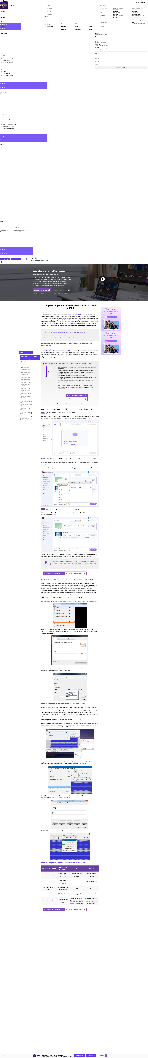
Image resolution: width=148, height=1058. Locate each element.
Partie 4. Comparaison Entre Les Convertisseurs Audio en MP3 (59, 337)
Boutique (3, 21)
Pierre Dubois (46, 313)
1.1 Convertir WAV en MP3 (25, 365)
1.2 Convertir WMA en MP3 (25, 367)
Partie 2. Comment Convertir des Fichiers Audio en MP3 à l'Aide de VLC (61, 334)
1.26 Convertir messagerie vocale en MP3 (25, 397)
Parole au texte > (6, 73)
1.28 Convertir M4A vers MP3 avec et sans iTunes (25, 399)
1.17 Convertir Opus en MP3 (25, 380)
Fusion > (4, 71)
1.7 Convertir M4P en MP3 (25, 372)
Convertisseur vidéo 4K (7, 115)
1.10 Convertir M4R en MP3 (25, 377)
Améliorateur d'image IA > (8, 58)
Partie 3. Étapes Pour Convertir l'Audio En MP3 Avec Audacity (59, 336)
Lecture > (4, 69)
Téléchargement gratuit (5, 259)
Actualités (3, 17)
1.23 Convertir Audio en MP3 (25, 391)
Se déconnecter (44, 260)
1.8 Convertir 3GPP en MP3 (25, 374)
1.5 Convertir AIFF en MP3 (25, 370)
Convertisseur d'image (7, 128)
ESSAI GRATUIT (79, 1055)
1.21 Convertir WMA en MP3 (25, 388)
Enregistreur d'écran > (7, 75)
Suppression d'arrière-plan (8, 124)
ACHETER (101, 1055)
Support (3, 26)
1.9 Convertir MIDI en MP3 (25, 375)
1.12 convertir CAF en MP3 (25, 379)
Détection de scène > (7, 60)
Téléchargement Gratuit (40, 290)
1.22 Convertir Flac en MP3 (25, 390)
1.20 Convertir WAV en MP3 (25, 386)
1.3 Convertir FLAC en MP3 (25, 369)
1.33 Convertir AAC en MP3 (25, 406)
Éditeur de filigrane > (7, 62)
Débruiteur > (5, 56)
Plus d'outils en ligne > (6, 119)
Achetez (23, 259)
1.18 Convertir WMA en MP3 (25, 382)
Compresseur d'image (7, 126)
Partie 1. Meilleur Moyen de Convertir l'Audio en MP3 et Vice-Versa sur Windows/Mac (64, 332)
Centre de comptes (35, 260)
